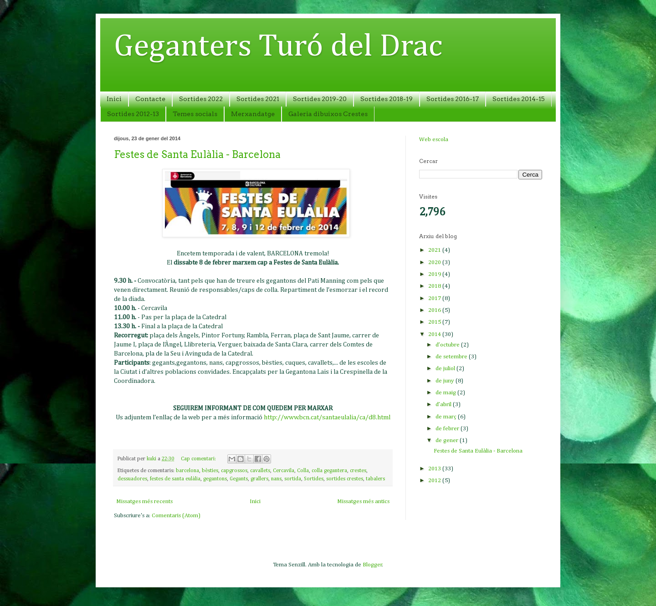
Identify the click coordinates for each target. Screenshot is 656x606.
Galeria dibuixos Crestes (328, 113)
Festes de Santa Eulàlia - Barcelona (197, 154)
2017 (435, 298)
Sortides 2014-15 (518, 98)
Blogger (372, 565)
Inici (114, 98)
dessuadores (132, 479)
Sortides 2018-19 (386, 98)
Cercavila (283, 471)
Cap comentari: (199, 459)
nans (276, 479)
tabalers (375, 479)
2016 (435, 310)
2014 (435, 334)
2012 (435, 481)
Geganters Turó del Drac (278, 47)
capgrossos (234, 471)
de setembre (452, 357)
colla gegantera (329, 471)
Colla (303, 471)
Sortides (313, 479)
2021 (435, 250)
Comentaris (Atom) (176, 516)
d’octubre (448, 345)
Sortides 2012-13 (133, 113)
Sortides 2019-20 (320, 98)
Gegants (239, 479)
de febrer (448, 429)
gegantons (215, 479)
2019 (435, 274)
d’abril (444, 404)
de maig (446, 393)
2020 (435, 262)
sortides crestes (344, 479)
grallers (259, 479)
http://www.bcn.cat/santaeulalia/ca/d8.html (327, 417)
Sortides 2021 (257, 98)
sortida (292, 479)
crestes (358, 471)
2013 (435, 469)
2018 (435, 286)
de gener (448, 440)
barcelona (187, 471)
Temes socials (195, 113)
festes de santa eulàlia (175, 479)
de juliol (446, 369)
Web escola (433, 140)
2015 (435, 322)
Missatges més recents (144, 501)
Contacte (150, 98)
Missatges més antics (363, 501)
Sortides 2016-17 (452, 98)
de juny (446, 381)
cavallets (260, 471)
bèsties (210, 471)
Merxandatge (253, 113)
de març (447, 417)
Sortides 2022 (201, 98)
